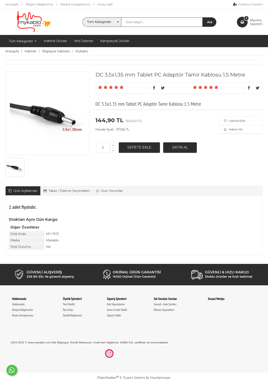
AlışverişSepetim (256, 22)
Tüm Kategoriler (21, 41)
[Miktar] (103, 148)
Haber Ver (233, 129)
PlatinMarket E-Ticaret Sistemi (121, 378)
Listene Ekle (234, 120)
